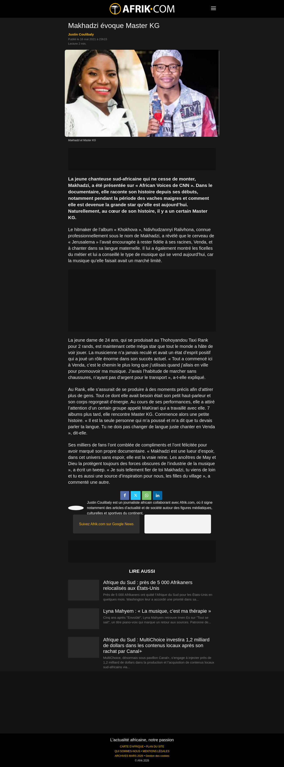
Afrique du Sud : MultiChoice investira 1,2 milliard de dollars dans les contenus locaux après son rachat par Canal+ (156, 645)
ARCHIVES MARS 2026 (129, 755)
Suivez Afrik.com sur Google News (106, 524)
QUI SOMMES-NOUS (127, 751)
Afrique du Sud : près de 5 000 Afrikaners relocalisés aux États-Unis (147, 585)
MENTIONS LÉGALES (156, 751)
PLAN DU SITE (155, 746)
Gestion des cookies (157, 755)
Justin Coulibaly (81, 34)
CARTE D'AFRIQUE (132, 746)
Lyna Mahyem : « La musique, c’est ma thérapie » (157, 611)
